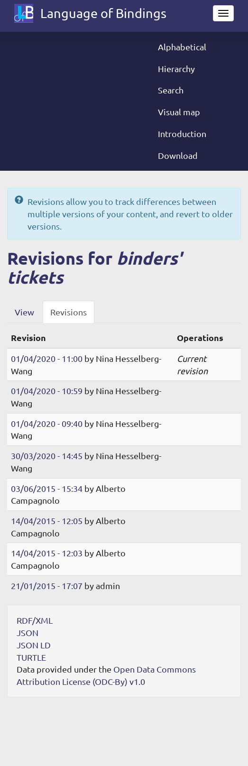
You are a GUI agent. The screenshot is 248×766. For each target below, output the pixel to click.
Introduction (182, 133)
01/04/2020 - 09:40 (47, 423)
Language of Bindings (103, 13)
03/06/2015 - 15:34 (47, 488)
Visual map (179, 112)
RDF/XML (35, 620)
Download (178, 155)
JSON (27, 632)
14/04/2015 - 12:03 (47, 553)
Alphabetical (182, 47)
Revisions (68, 312)
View (24, 312)
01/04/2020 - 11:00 (47, 358)
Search (171, 90)
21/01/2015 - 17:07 (47, 586)
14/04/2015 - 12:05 (47, 521)
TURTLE (31, 657)
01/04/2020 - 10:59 (47, 391)
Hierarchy (176, 69)
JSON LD (34, 645)
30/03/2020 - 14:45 (47, 456)
